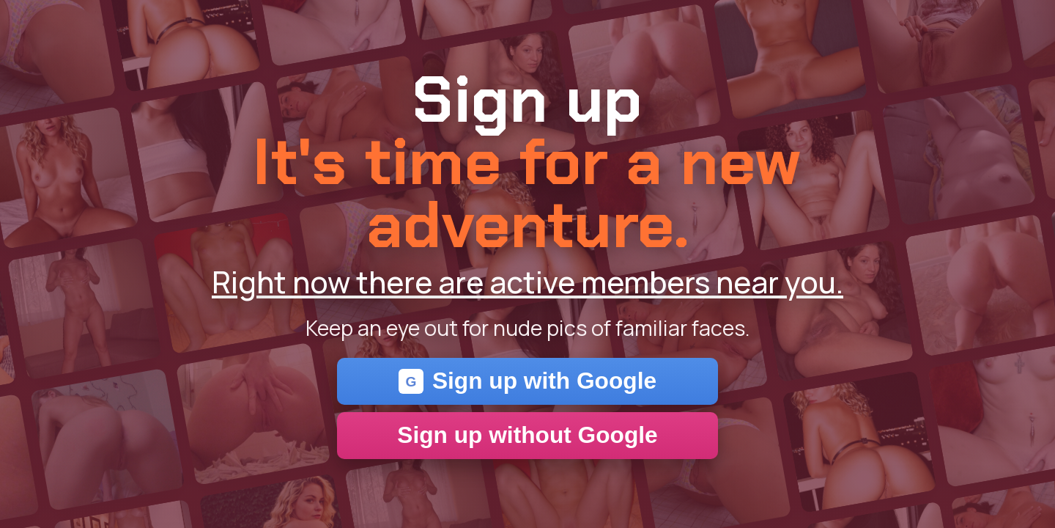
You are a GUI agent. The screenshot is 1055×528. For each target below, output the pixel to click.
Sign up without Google (527, 435)
